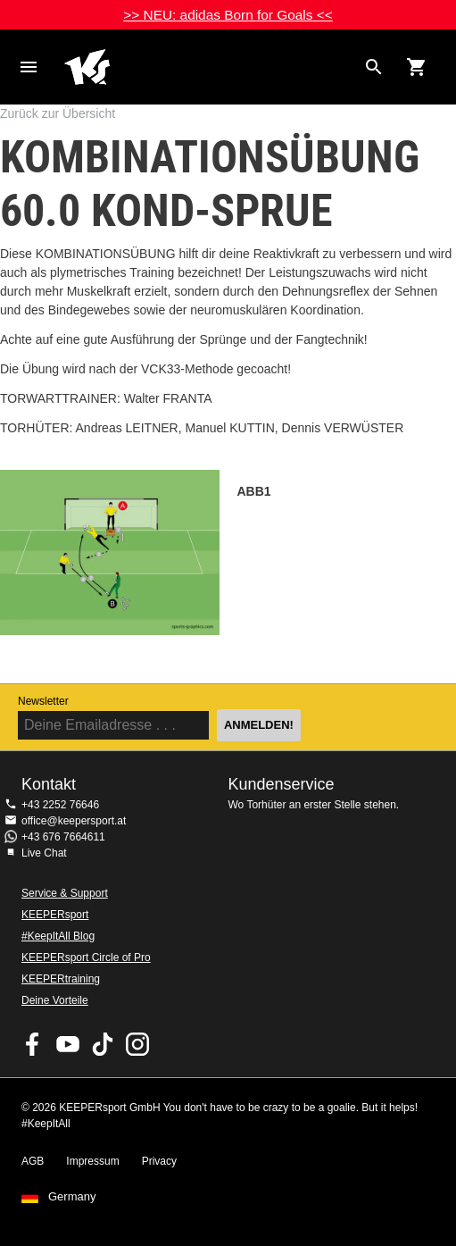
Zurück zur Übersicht (57, 113)
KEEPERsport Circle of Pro (86, 957)
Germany (71, 1197)
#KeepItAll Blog (58, 936)
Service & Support (64, 893)
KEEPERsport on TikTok (102, 1044)
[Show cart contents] (417, 67)
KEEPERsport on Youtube (67, 1044)
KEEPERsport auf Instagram (137, 1044)
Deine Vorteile (54, 1000)
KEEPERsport (54, 914)
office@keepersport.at (73, 821)
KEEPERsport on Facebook (33, 1044)
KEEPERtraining (60, 979)
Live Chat (44, 853)
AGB (32, 1161)
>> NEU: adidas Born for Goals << (227, 14)
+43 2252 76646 (60, 805)
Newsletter (43, 701)
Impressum (92, 1161)
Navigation (28, 67)
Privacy (159, 1161)
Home (210, 67)
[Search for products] (374, 67)
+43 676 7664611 (63, 837)
